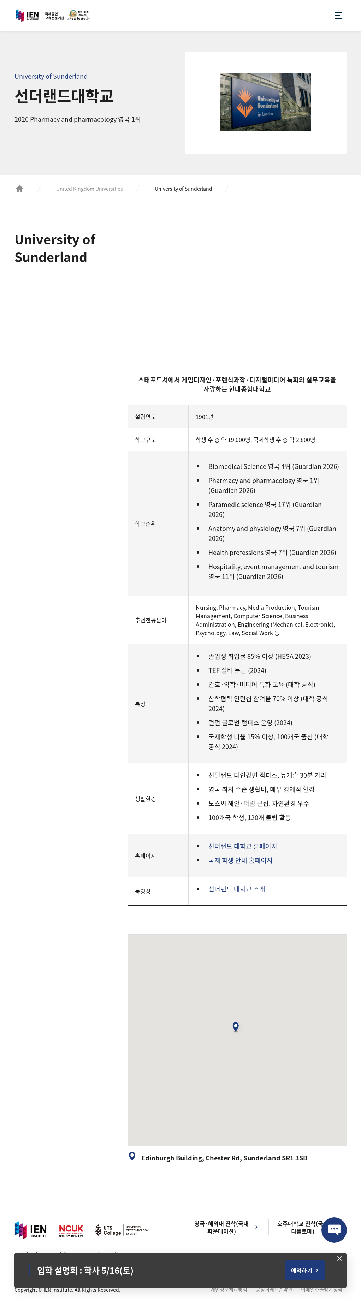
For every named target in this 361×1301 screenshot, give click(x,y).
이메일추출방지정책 (321, 1289)
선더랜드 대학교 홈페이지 (242, 846)
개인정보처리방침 (229, 1289)
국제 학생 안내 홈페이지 (240, 860)
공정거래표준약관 (274, 1289)
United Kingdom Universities (89, 188)
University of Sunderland (183, 188)
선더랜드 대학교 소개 (236, 889)
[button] (237, 1029)
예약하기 (301, 1270)
